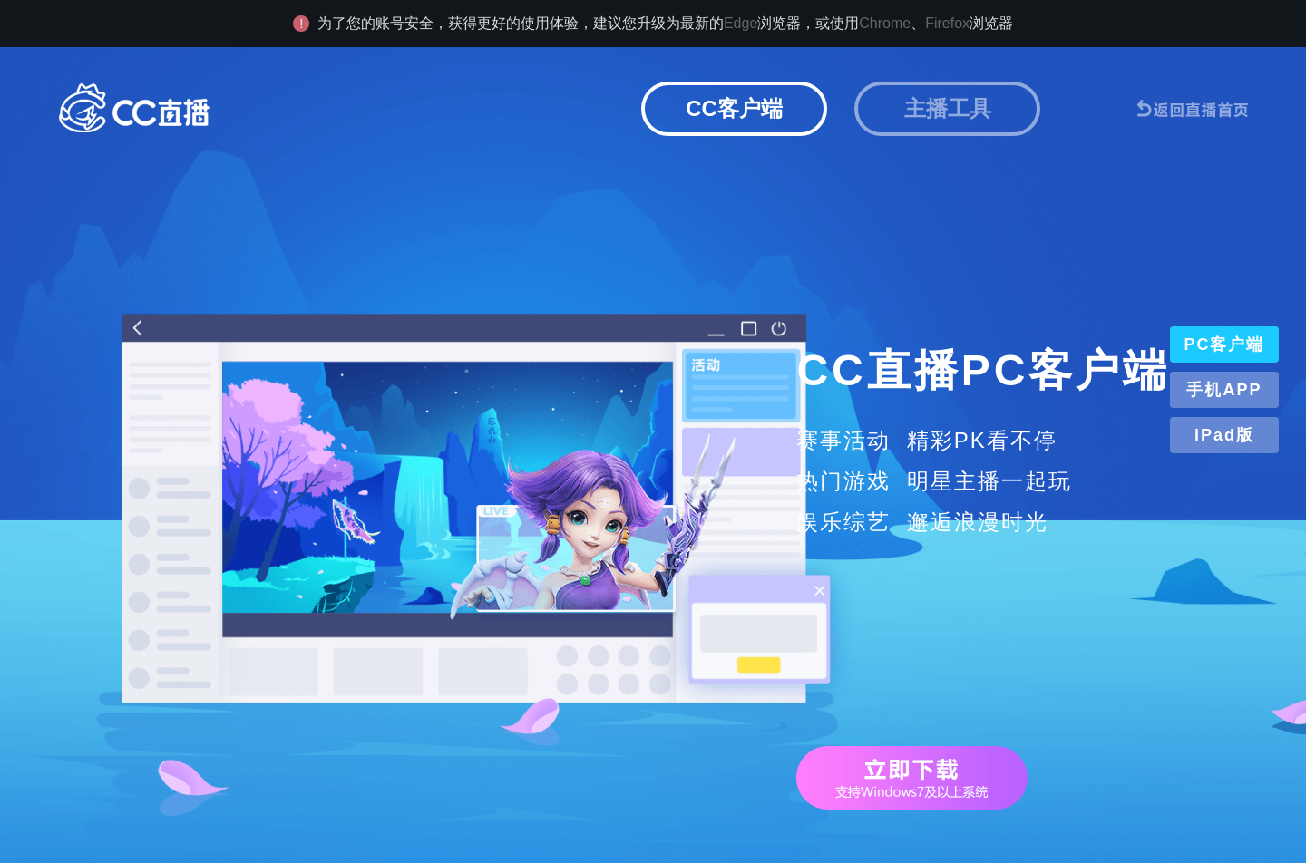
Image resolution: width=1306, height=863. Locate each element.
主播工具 (947, 108)
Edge (740, 23)
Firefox (947, 23)
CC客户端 (734, 108)
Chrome (885, 23)
